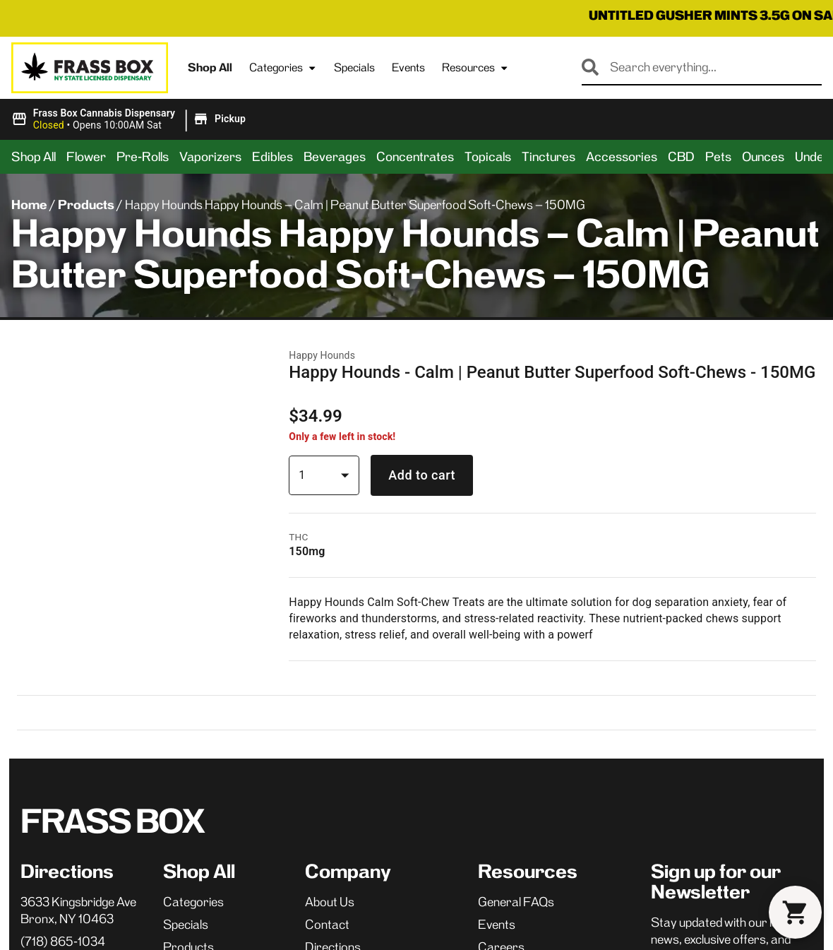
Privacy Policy (710, 812)
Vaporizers (210, 156)
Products (86, 204)
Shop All (210, 67)
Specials (354, 67)
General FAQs (516, 485)
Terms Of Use (783, 812)
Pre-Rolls (142, 156)
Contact (327, 508)
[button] (130, 119)
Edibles (272, 156)
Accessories (621, 156)
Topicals (488, 156)
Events (408, 67)
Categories (283, 67)
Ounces (763, 156)
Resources (475, 67)
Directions (333, 531)
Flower (86, 156)
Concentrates (415, 156)
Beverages (335, 156)
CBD (681, 156)
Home (29, 204)
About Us (329, 485)
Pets (718, 156)
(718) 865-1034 (62, 525)
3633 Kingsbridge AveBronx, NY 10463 (78, 494)
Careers (501, 531)
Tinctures (548, 156)
